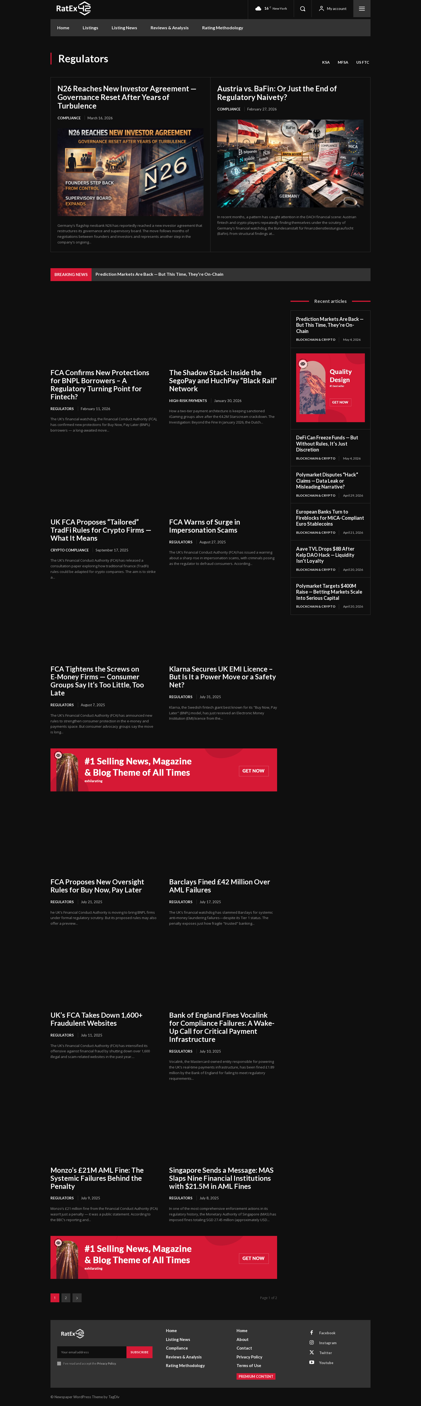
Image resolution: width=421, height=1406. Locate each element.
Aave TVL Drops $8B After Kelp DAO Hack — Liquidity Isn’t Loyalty (325, 555)
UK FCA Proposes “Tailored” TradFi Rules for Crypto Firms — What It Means (100, 530)
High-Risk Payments (188, 401)
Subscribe (139, 1352)
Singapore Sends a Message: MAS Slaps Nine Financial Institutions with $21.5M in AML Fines (221, 1178)
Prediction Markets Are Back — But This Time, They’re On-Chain (159, 274)
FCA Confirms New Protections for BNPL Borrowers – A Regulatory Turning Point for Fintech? (99, 384)
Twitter (325, 1353)
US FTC (362, 62)
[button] (302, 8)
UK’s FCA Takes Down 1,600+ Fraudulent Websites (96, 1019)
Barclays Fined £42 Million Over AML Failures (219, 885)
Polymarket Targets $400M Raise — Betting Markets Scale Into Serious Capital (329, 592)
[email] (91, 1352)
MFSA (343, 62)
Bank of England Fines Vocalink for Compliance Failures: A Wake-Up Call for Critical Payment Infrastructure (221, 1027)
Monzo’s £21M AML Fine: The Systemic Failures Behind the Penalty (97, 1178)
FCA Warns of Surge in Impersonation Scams (204, 526)
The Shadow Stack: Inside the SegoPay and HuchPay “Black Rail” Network (223, 380)
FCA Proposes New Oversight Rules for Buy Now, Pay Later (97, 885)
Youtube (326, 1363)
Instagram (327, 1343)
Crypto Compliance (69, 550)
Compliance (69, 118)
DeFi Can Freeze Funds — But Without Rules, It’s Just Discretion (327, 444)
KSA (326, 62)
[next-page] (77, 1297)
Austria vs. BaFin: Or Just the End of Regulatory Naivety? (277, 93)
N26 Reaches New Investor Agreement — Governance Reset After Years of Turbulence (127, 97)
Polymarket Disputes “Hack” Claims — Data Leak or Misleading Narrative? (327, 481)
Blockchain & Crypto (315, 340)
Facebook (327, 1333)
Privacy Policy (106, 1363)
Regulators (62, 409)
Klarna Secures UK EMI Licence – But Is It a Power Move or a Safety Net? (222, 677)
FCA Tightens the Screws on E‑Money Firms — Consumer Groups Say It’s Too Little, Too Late (97, 681)
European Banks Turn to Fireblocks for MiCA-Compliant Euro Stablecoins (330, 518)
